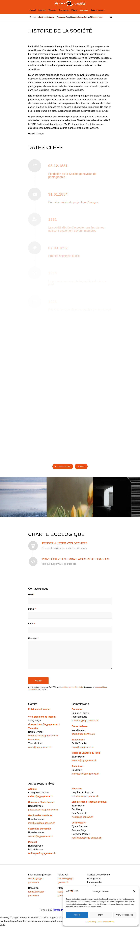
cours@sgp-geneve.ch (39, 747)
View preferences (124, 915)
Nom (31, 595)
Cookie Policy (91, 922)
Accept (77, 915)
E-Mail (32, 609)
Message (33, 638)
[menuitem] (32, 10)
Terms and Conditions (106, 922)
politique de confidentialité (72, 687)
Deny (100, 915)
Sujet (31, 623)
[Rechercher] (110, 17)
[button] (134, 891)
